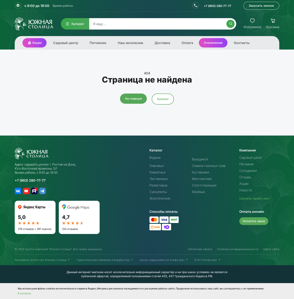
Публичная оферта (200, 249)
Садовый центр (65, 43)
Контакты (241, 43)
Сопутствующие (205, 185)
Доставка (162, 43)
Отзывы (245, 177)
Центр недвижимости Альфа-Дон (164, 259)
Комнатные (158, 172)
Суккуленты (158, 192)
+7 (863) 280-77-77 (215, 6)
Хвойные (199, 192)
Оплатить (254, 221)
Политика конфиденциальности (237, 249)
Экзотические (160, 198)
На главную (133, 98)
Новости (246, 190)
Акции (34, 43)
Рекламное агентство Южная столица (42, 259)
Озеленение (213, 43)
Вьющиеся (200, 159)
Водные (155, 158)
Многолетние (203, 179)
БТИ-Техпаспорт (207, 259)
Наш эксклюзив (130, 43)
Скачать (255, 198)
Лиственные (159, 179)
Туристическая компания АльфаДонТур (105, 259)
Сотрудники (248, 171)
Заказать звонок (261, 6)
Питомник (98, 43)
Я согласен (24, 293)
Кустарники (201, 172)
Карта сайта (271, 249)
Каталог (75, 24)
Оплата (187, 43)
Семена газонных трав (210, 166)
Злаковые (157, 166)
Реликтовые (159, 185)
